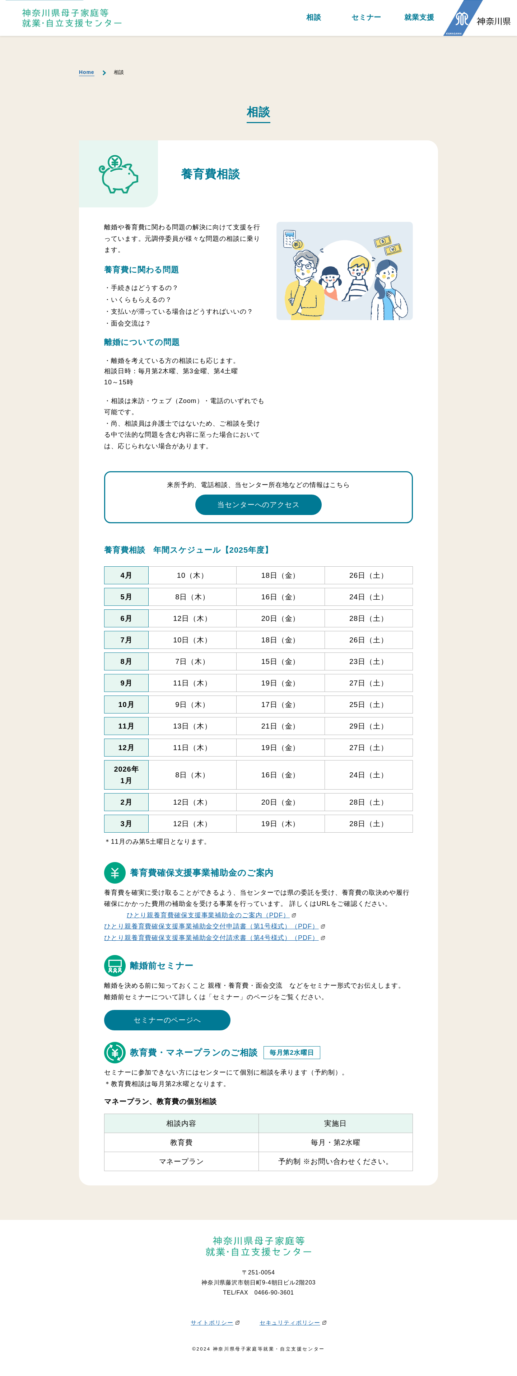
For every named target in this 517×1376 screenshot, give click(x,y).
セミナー (366, 17)
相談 (313, 17)
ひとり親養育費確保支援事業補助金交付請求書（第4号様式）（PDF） (214, 937)
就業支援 (419, 17)
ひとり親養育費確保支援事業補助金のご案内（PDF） (211, 915)
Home (86, 72)
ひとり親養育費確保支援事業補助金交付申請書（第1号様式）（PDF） (214, 926)
